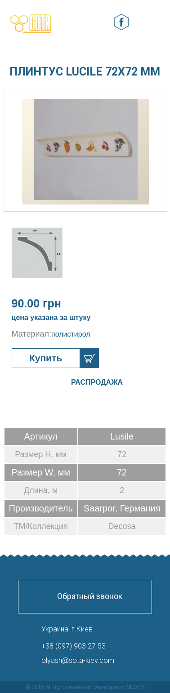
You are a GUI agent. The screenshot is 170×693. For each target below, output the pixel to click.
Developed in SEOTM (119, 687)
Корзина (100, 22)
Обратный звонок (89, 596)
